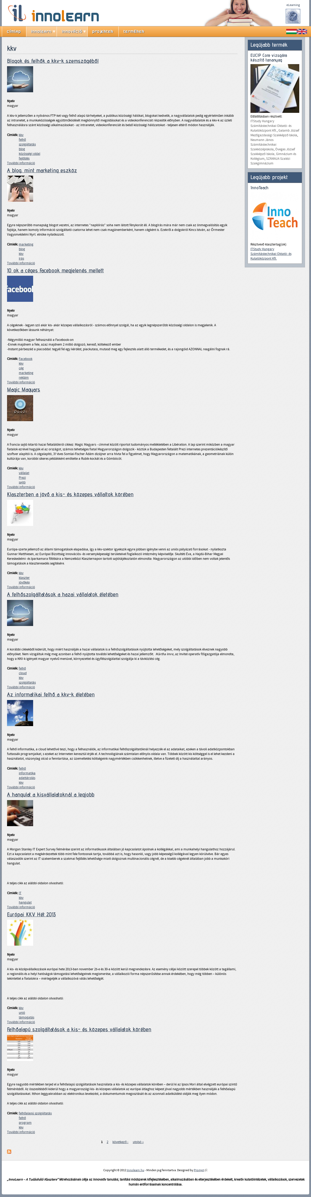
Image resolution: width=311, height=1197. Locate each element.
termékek (134, 31)
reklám (24, 378)
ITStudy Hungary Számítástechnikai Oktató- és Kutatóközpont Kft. (270, 126)
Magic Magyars (23, 389)
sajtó (22, 482)
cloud (23, 673)
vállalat (24, 473)
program (25, 1123)
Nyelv (11, 101)
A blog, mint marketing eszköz (42, 170)
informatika (27, 773)
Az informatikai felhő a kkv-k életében (51, 694)
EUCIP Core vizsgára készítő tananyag (268, 58)
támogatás (26, 1017)
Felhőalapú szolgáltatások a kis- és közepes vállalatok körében (79, 1029)
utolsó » (138, 1142)
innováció (72, 31)
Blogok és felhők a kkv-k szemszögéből (53, 61)
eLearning (293, 5)
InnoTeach (259, 187)
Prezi (22, 478)
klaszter (24, 578)
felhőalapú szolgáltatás (35, 1113)
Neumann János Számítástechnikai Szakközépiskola (263, 144)
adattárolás (27, 778)
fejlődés (24, 158)
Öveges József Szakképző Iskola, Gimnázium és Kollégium (273, 154)
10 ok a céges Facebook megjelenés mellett (55, 270)
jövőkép (24, 582)
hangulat (25, 902)
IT (20, 893)
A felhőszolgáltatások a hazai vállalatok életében (62, 594)
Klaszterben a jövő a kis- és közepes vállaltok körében (70, 494)
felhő (22, 140)
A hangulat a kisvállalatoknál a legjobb (50, 794)
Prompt (200, 1170)
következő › (120, 1142)
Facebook (25, 359)
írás (21, 258)
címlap (14, 31)
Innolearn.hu (135, 1170)
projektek (102, 31)
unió (22, 1013)
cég (21, 368)
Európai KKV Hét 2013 (31, 914)
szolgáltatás (27, 144)
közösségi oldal (29, 154)
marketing (26, 244)
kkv (21, 135)
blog (22, 149)
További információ (21, 163)
